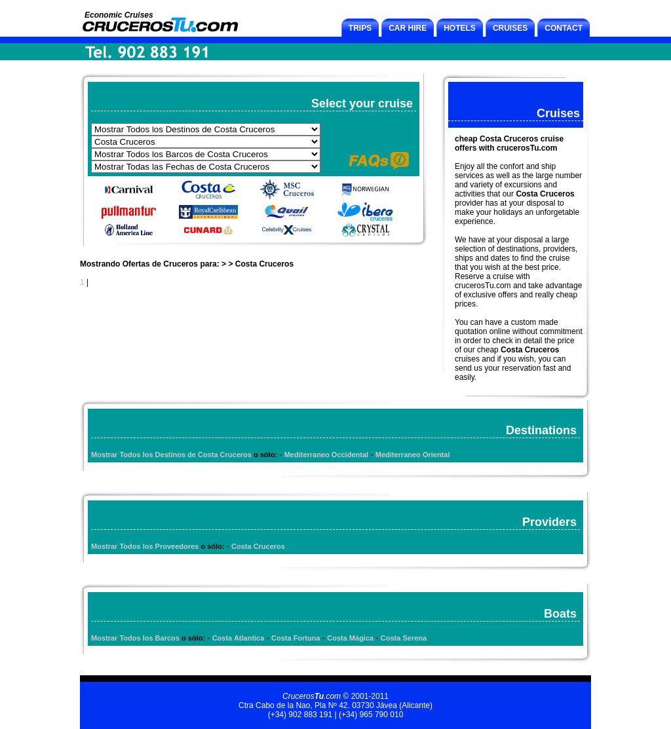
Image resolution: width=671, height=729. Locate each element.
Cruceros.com (311, 696)
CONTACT (564, 28)
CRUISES (510, 28)
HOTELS (460, 28)
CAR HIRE (408, 28)
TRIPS (360, 28)
